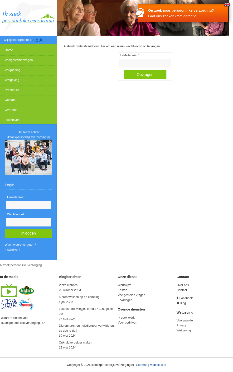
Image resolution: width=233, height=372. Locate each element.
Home (9, 50)
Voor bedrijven (127, 322)
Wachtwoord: (17, 214)
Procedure (12, 90)
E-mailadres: (16, 197)
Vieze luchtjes (68, 285)
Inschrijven (12, 120)
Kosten (122, 290)
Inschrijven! (12, 249)
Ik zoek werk (126, 317)
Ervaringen (125, 300)
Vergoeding (12, 70)
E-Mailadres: (129, 55)
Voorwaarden (185, 320)
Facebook (186, 298)
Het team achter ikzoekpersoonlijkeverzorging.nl (28, 134)
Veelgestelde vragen (19, 60)
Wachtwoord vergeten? (20, 244)
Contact (10, 100)
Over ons (11, 110)
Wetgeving (12, 80)
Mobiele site (158, 365)
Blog (183, 303)
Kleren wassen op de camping (79, 297)
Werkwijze (124, 285)
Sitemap (141, 365)
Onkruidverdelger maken (75, 342)
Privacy (182, 325)
